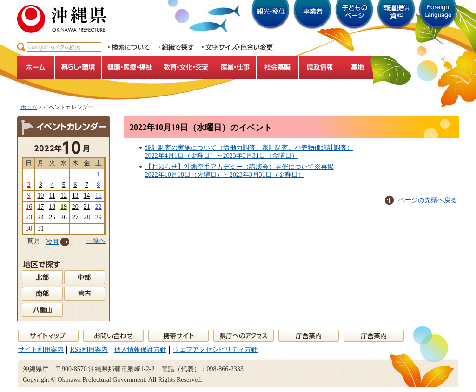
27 (75, 217)
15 (98, 195)
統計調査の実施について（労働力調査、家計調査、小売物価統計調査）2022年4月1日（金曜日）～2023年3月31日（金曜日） (249, 151)
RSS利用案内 (89, 349)
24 (40, 217)
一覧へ (96, 240)
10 (40, 195)
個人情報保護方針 (140, 349)
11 (52, 195)
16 (29, 206)
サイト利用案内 (41, 349)
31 (40, 228)
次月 (52, 241)
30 (29, 228)
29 (98, 217)
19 (63, 206)
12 (63, 195)
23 (29, 217)
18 (52, 206)
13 (75, 195)
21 (87, 206)
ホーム (28, 107)
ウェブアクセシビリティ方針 (215, 349)
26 (63, 217)
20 (75, 206)
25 (52, 217)
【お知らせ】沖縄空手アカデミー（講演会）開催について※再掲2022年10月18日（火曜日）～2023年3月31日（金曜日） (239, 170)
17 (40, 206)
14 (87, 195)
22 (98, 206)
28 (87, 217)
